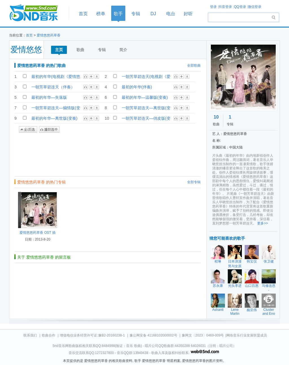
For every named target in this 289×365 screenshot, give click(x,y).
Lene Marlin (235, 312)
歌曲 (80, 49)
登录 (213, 7)
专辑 (135, 13)
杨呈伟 (252, 310)
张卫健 (269, 261)
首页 (37, 13)
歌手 (118, 13)
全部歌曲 (194, 65)
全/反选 (28, 129)
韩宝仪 (252, 261)
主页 (59, 49)
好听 (188, 13)
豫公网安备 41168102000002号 (153, 335)
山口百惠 (252, 286)
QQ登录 (240, 7)
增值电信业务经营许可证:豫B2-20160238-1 (92, 335)
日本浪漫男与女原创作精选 (235, 266)
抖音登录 (225, 7)
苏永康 (218, 286)
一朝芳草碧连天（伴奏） (53, 87)
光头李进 (235, 286)
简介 (123, 49)
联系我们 (30, 335)
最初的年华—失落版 (49, 97)
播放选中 (49, 129)
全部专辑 (194, 182)
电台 (170, 13)
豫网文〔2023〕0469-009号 (203, 335)
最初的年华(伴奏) (137, 87)
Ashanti (218, 310)
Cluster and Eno (268, 312)
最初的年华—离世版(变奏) (54, 118)
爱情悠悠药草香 (48, 35)
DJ (153, 13)
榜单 (100, 13)
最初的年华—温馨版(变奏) (145, 97)
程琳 (217, 261)
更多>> (262, 223)
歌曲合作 (48, 335)
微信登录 (254, 7)
